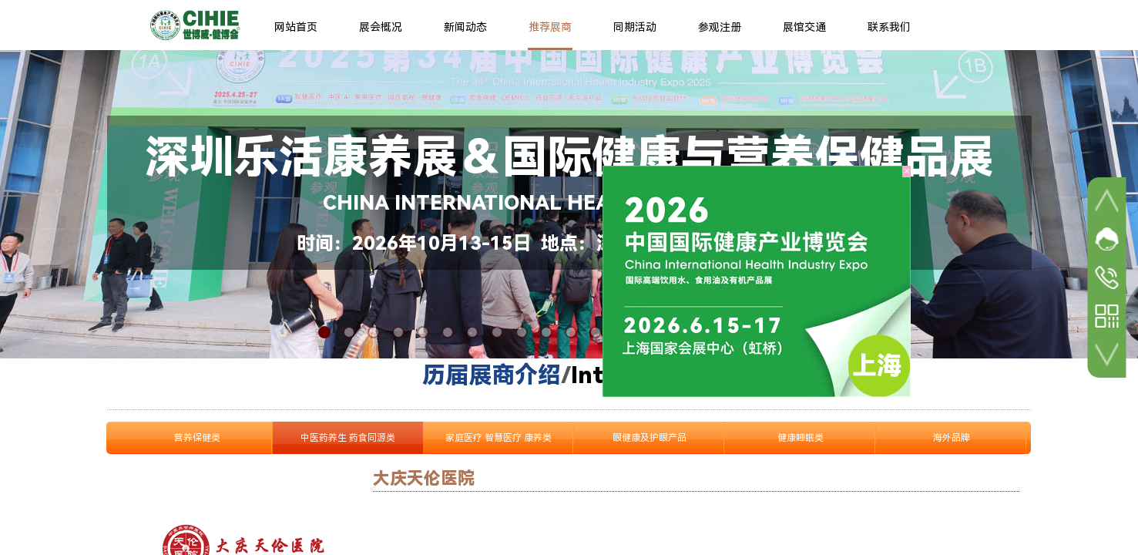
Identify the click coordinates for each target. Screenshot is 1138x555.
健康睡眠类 (800, 437)
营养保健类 (197, 437)
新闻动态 (465, 27)
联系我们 (889, 27)
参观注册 (719, 27)
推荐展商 (550, 27)
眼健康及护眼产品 (649, 437)
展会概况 (380, 27)
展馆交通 (804, 27)
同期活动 (634, 27)
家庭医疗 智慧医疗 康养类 (498, 437)
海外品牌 (951, 437)
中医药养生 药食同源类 (347, 437)
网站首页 (295, 27)
